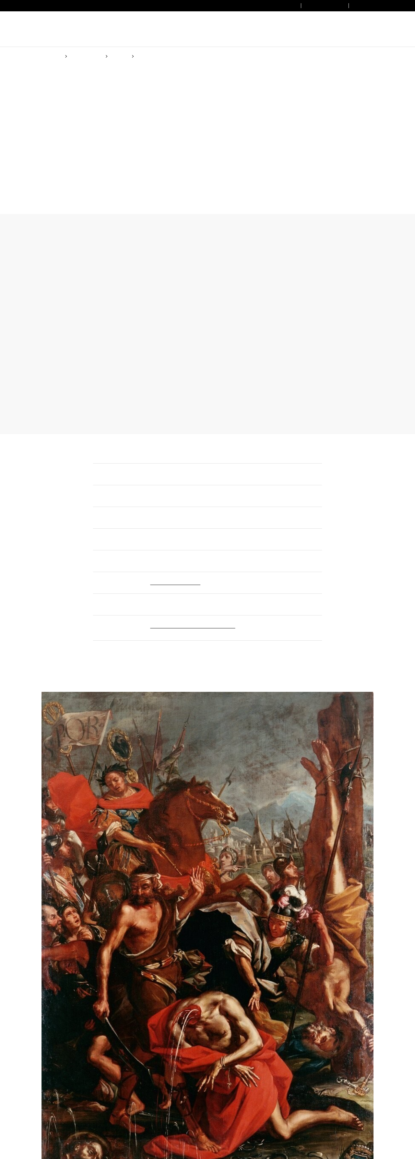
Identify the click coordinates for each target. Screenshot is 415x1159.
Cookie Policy (255, 604)
